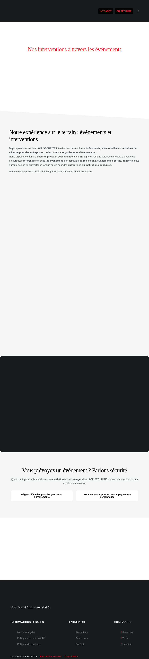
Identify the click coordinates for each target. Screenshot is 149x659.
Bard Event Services (51, 647)
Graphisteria (71, 647)
